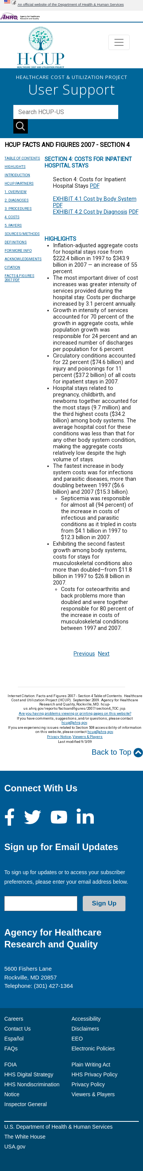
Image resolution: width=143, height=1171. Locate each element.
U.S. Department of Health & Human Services (58, 1127)
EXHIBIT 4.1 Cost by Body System (95, 199)
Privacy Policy (88, 1084)
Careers (13, 1019)
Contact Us (17, 1029)
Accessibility (86, 1019)
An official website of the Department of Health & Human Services (71, 4)
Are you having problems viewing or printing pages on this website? (75, 713)
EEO (77, 1039)
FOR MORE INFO (18, 250)
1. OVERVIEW (16, 192)
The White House (24, 1137)
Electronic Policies (93, 1048)
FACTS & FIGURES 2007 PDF (19, 278)
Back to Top (117, 752)
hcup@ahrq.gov (74, 722)
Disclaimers (85, 1029)
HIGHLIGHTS (15, 166)
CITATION (12, 267)
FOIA (10, 1064)
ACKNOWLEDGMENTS (23, 259)
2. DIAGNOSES (17, 200)
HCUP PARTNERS (19, 183)
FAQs (11, 1048)
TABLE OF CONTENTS (22, 158)
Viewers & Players (87, 736)
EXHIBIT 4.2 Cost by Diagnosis (90, 212)
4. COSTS (12, 217)
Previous (84, 654)
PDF (95, 186)
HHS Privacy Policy (95, 1074)
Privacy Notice (59, 736)
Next (103, 654)
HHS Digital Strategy (28, 1074)
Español (14, 1039)
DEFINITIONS (16, 242)
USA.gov (14, 1147)
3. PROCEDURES (18, 208)
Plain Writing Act (91, 1064)
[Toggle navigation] (119, 42)
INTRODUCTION (17, 175)
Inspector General (25, 1104)
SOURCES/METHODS (22, 234)
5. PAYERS (13, 225)
